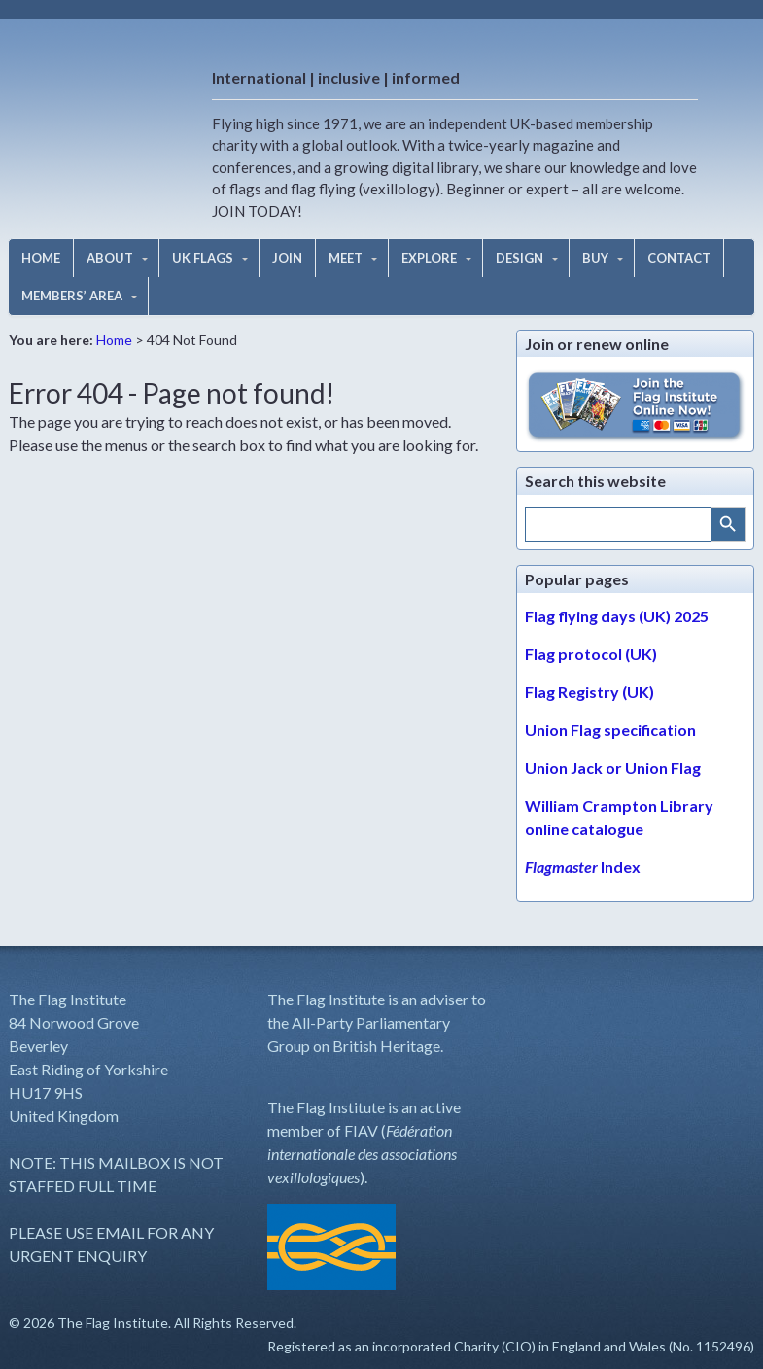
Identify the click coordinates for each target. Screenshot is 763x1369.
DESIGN (519, 257)
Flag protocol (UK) (591, 654)
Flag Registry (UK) (589, 692)
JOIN (287, 257)
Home (114, 340)
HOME (40, 257)
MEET (346, 257)
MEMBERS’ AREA (71, 295)
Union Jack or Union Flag (613, 767)
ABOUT (110, 257)
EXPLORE (429, 257)
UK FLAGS (202, 257)
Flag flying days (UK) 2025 (617, 616)
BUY (595, 257)
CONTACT (679, 257)
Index (583, 867)
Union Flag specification (610, 729)
